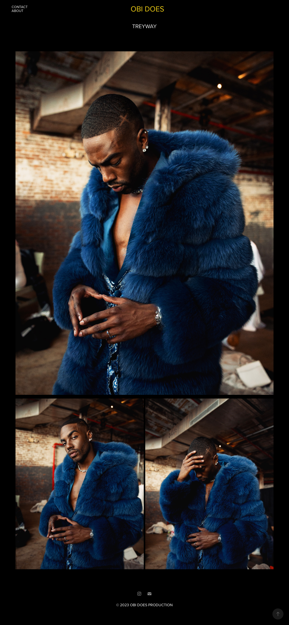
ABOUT (17, 10)
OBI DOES (147, 8)
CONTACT (20, 6)
